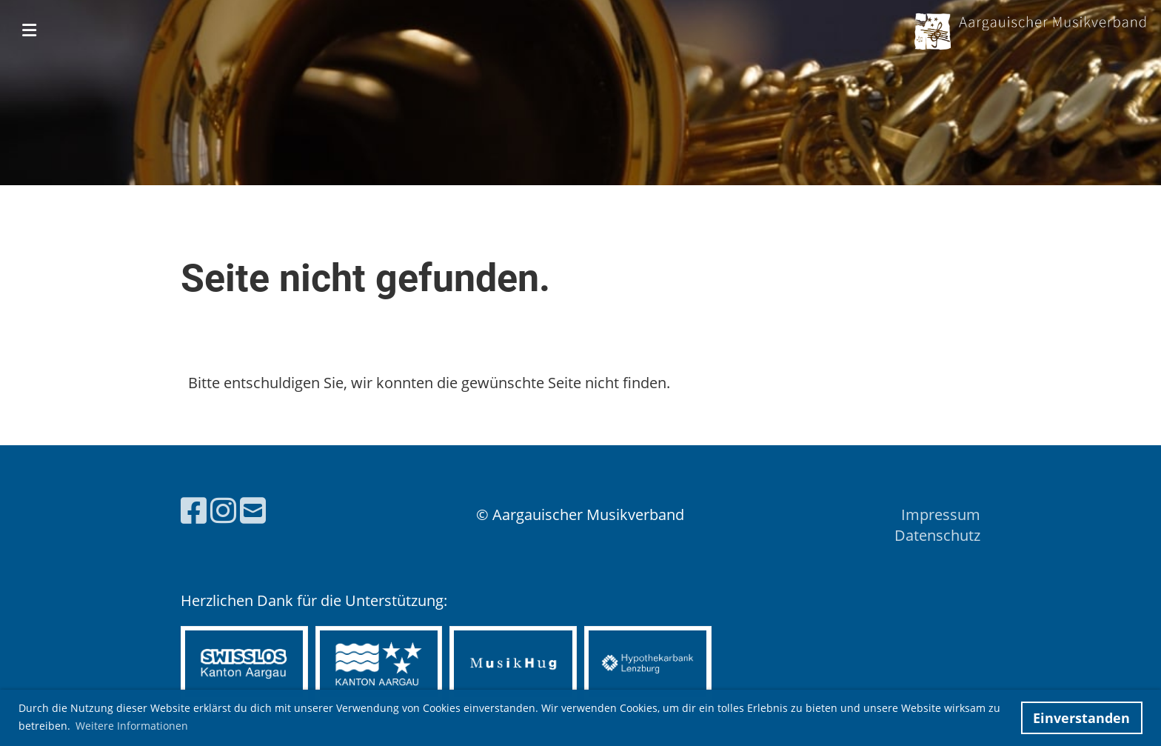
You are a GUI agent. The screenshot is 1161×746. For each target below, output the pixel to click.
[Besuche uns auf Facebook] (194, 510)
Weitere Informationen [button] (132, 726)
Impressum (940, 514)
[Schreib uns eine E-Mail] (253, 510)
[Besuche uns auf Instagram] (223, 510)
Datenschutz (937, 535)
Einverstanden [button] (1081, 718)
